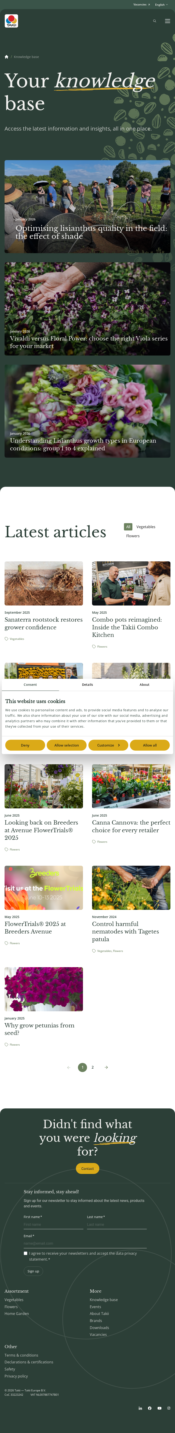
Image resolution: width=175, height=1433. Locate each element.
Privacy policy (16, 1376)
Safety (10, 1369)
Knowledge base (26, 56)
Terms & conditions (21, 1355)
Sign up (33, 1271)
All (128, 526)
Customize (108, 745)
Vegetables (145, 526)
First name (32, 1217)
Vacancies (98, 1334)
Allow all (150, 745)
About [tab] (144, 684)
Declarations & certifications (29, 1362)
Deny (25, 745)
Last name (95, 1217)
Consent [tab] (30, 684)
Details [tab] (87, 684)
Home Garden (17, 1313)
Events (95, 1306)
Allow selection (66, 745)
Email (28, 1236)
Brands (96, 1320)
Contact (87, 1168)
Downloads (99, 1327)
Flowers (133, 535)
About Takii (99, 1313)
